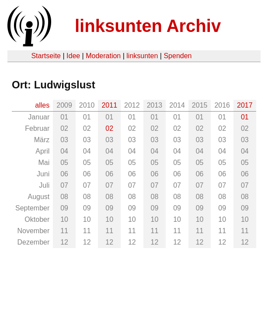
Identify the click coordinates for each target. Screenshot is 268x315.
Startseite (46, 56)
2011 (109, 105)
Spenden (177, 56)
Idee (73, 56)
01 (245, 117)
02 (109, 128)
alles (42, 105)
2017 (245, 105)
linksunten (142, 56)
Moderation (103, 56)
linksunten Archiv (148, 25)
